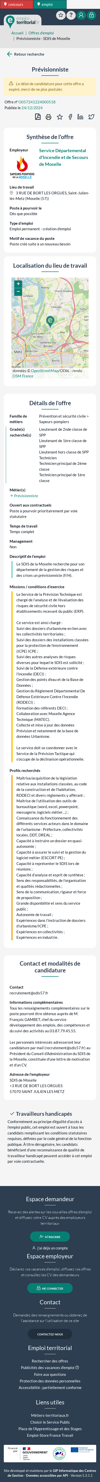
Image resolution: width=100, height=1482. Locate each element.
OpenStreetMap (44, 370)
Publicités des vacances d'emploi (47, 1367)
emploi (45, 4)
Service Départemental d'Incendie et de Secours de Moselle (63, 157)
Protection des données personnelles (50, 1381)
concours (13, 4)
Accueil (17, 33)
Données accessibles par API (47, 1475)
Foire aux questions (50, 1374)
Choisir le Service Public (50, 1422)
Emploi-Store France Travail (50, 1435)
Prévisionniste (24, 495)
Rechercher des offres (50, 1361)
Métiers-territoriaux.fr (50, 1415)
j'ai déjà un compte (50, 1248)
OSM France (23, 376)
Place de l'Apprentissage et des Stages (50, 1428)
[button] (50, 322)
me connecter (50, 1288)
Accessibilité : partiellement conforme (50, 1387)
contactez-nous (50, 1334)
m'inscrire (50, 1236)
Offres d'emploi (41, 33)
